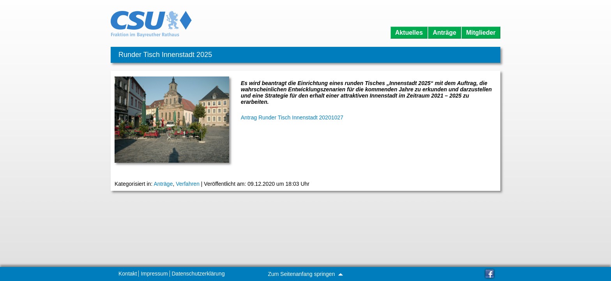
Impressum (154, 273)
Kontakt (127, 273)
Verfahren (188, 184)
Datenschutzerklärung (198, 273)
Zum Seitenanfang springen (305, 274)
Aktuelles (409, 32)
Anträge (444, 32)
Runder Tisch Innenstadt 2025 (165, 55)
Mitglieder (481, 32)
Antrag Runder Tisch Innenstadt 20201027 (292, 117)
